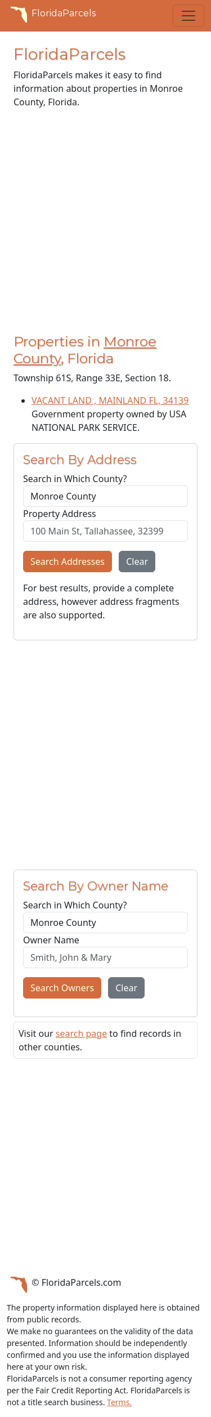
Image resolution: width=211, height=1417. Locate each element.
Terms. (119, 1402)
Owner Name (51, 940)
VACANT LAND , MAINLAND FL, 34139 (110, 400)
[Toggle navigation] (188, 16)
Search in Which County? (75, 479)
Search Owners (62, 988)
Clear (137, 561)
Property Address (59, 513)
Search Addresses (67, 561)
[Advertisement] (105, 223)
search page (81, 1033)
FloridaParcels (51, 14)
